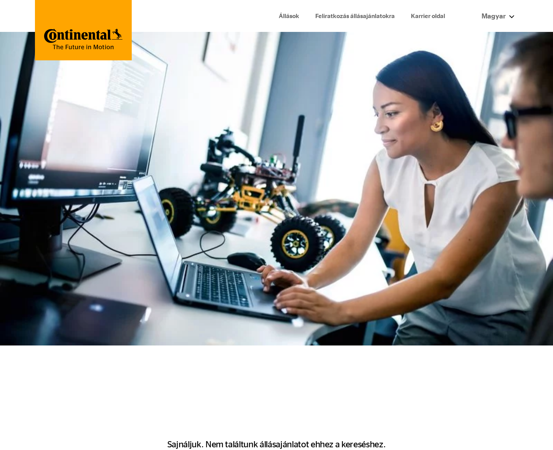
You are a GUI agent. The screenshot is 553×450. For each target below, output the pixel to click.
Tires (294, 387)
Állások (288, 16)
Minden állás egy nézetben (198, 363)
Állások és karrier (60, 363)
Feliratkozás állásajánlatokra (354, 16)
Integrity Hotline (58, 375)
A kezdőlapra (273, 206)
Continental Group (313, 363)
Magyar (497, 16)
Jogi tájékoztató (429, 375)
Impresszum (424, 363)
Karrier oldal (428, 16)
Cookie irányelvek (432, 399)
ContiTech (302, 375)
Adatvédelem (425, 387)
